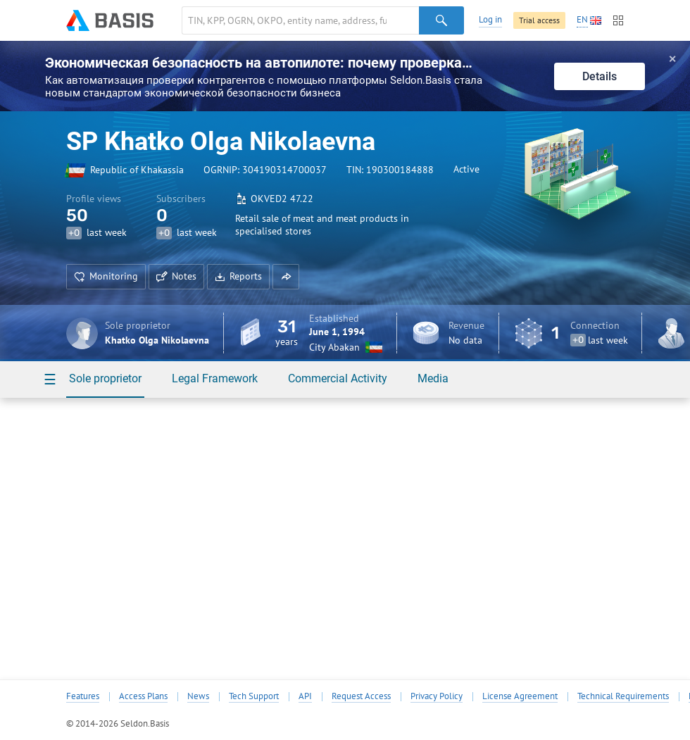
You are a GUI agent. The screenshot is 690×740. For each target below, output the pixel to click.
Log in (490, 19)
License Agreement (520, 696)
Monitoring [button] (106, 276)
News (198, 696)
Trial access (539, 20)
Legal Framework (215, 378)
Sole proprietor (105, 378)
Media (433, 378)
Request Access (361, 696)
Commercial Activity (337, 378)
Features (82, 696)
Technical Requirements (623, 696)
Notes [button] (176, 276)
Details (599, 76)
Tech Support (254, 696)
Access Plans (143, 696)
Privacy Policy (436, 696)
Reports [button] (238, 276)
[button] (285, 276)
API (305, 696)
